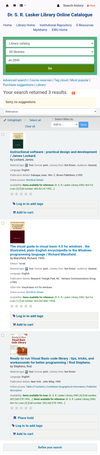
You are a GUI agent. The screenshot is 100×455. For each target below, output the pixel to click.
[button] (14, 6)
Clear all (30, 126)
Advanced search (15, 80)
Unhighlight (12, 120)
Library (41, 85)
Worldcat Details (34, 180)
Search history (73, 5)
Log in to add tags (28, 204)
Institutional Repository (56, 25)
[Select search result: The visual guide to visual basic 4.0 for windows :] (3, 223)
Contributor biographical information (66, 386)
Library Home (25, 25)
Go (50, 68)
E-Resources (84, 25)
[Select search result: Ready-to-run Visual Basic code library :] (3, 335)
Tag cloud (61, 80)
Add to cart (23, 212)
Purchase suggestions (18, 85)
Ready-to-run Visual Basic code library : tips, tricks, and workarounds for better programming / (52, 360)
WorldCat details (35, 292)
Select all (35, 120)
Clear (91, 5)
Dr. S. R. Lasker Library (7, 5)
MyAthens (40, 30)
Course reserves (40, 80)
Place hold (23, 418)
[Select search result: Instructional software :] (3, 134)
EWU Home (60, 30)
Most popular (79, 80)
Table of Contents (35, 386)
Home (7, 25)
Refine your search (50, 447)
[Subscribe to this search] (73, 92)
